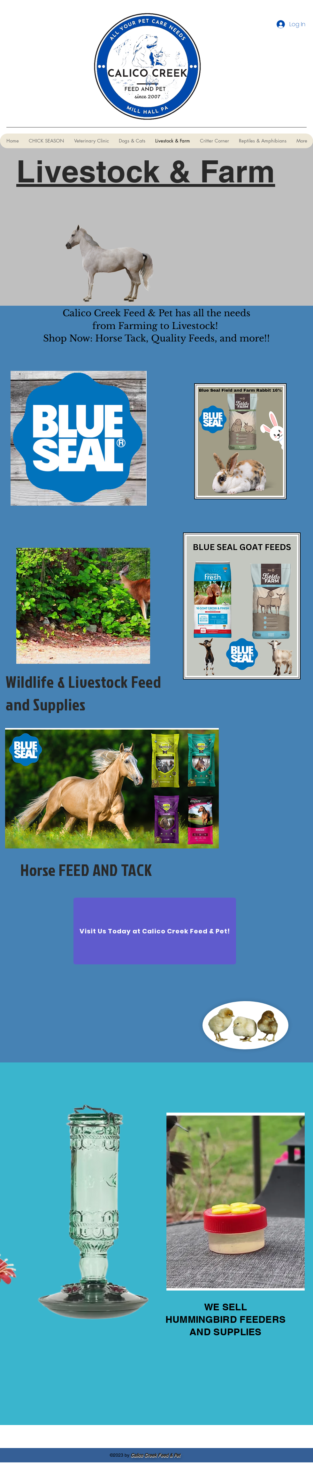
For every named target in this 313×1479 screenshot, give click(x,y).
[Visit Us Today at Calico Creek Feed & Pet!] (154, 931)
